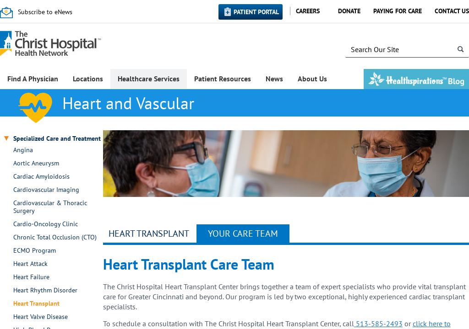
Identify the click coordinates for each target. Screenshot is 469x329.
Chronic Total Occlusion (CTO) (55, 237)
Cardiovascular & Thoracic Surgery (50, 207)
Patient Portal (256, 12)
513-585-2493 (378, 323)
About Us (312, 78)
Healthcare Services (149, 78)
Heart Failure (31, 277)
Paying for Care (397, 11)
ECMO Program (34, 251)
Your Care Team (243, 233)
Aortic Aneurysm (36, 163)
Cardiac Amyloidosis (41, 176)
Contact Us (452, 11)
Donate (349, 11)
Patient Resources (222, 78)
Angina (23, 150)
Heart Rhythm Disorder (45, 290)
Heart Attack (30, 264)
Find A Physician (32, 78)
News (274, 78)
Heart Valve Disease (40, 317)
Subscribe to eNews (45, 12)
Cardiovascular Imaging (46, 190)
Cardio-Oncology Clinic (45, 224)
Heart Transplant (36, 304)
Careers (308, 11)
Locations (88, 78)
